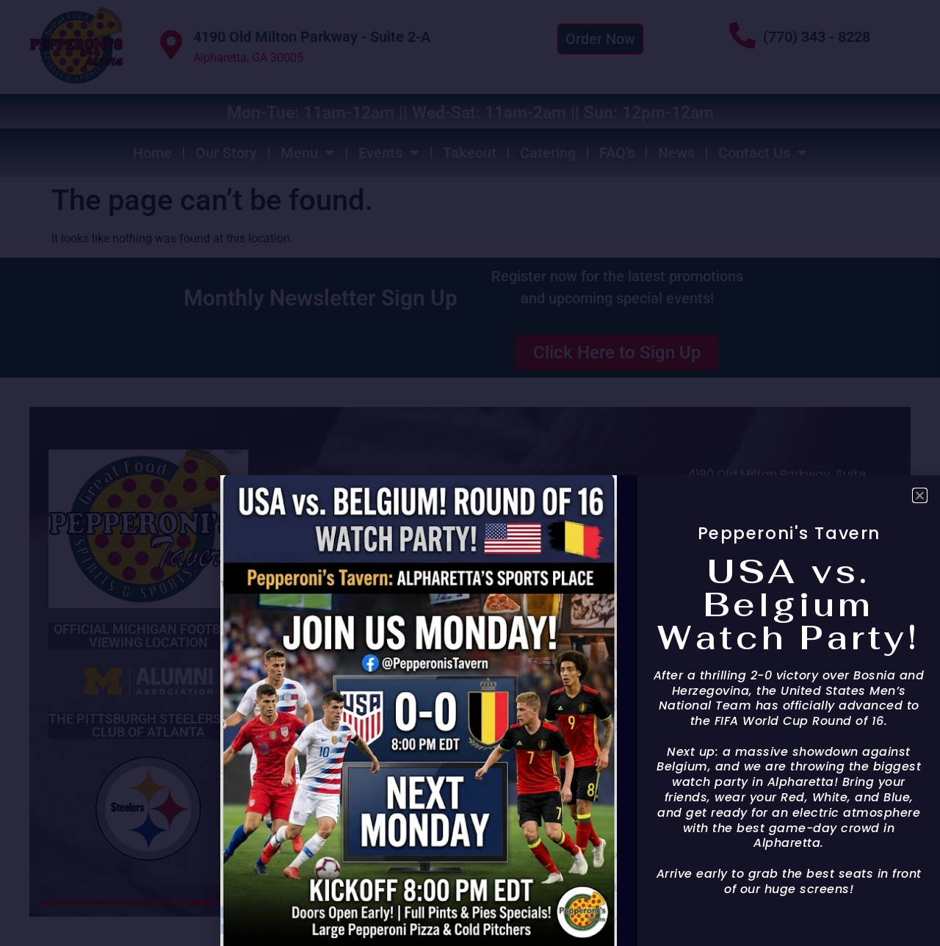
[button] (919, 495)
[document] (470, 473)
